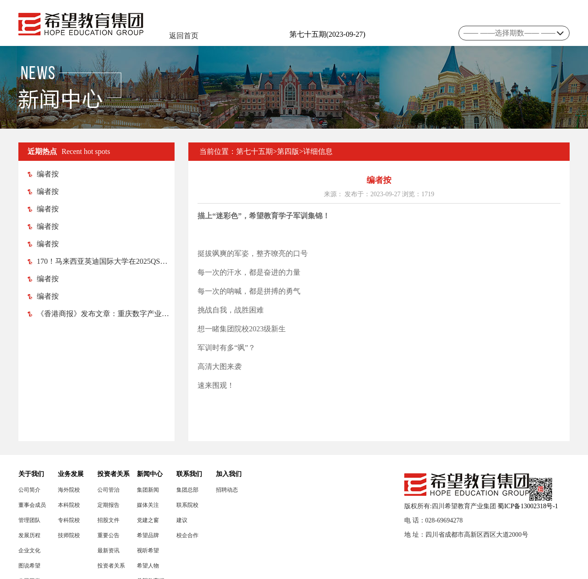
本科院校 (69, 505)
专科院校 (69, 520)
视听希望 (148, 550)
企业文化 (29, 550)
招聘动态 (227, 490)
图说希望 (29, 565)
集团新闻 (148, 490)
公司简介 (29, 490)
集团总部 (187, 490)
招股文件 (108, 520)
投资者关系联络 (111, 565)
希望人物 (148, 565)
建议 (181, 520)
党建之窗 (148, 520)
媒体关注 (148, 505)
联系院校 (187, 505)
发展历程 (29, 535)
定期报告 (108, 505)
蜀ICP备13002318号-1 (528, 506)
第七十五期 (254, 151)
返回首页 (183, 36)
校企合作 (187, 535)
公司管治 (108, 490)
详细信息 (318, 151)
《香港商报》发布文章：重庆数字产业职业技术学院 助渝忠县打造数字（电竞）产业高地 (101, 314)
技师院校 (69, 535)
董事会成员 (32, 505)
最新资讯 (108, 550)
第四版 (288, 151)
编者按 (43, 174)
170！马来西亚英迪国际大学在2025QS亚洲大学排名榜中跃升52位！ (101, 261)
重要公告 (108, 535)
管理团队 (29, 520)
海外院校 (69, 490)
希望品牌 (148, 535)
